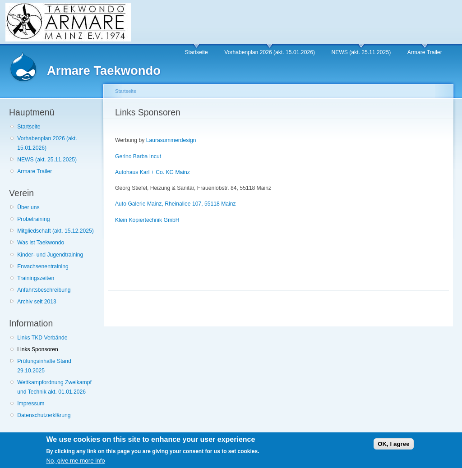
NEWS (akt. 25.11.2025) (361, 52)
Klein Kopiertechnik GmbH (147, 220)
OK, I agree (393, 446)
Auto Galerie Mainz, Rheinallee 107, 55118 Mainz (175, 204)
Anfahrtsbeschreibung (43, 290)
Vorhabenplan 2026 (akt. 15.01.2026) (269, 52)
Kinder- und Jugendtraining (50, 255)
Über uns (28, 207)
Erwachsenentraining (43, 266)
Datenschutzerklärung (43, 415)
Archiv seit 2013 (36, 301)
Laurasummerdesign (170, 140)
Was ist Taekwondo (40, 242)
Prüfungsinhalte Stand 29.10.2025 (44, 366)
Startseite (196, 52)
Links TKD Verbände (42, 338)
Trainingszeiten (35, 278)
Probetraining (33, 219)
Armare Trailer (424, 52)
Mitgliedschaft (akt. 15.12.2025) (55, 231)
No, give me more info (75, 463)
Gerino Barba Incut (138, 156)
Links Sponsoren (37, 349)
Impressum (30, 403)
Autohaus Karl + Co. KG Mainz (152, 172)
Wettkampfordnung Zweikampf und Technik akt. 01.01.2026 (54, 387)
